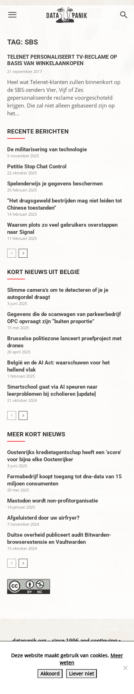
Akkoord (50, 673)
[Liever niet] (125, 667)
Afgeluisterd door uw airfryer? (43, 518)
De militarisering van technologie (47, 149)
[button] (12, 15)
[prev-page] (11, 253)
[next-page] (23, 253)
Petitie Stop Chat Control (36, 166)
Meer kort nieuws (36, 434)
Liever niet (81, 673)
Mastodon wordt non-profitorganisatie (52, 501)
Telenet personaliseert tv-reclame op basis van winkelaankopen (62, 60)
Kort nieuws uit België (43, 271)
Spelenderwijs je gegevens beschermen (55, 183)
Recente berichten (38, 131)
